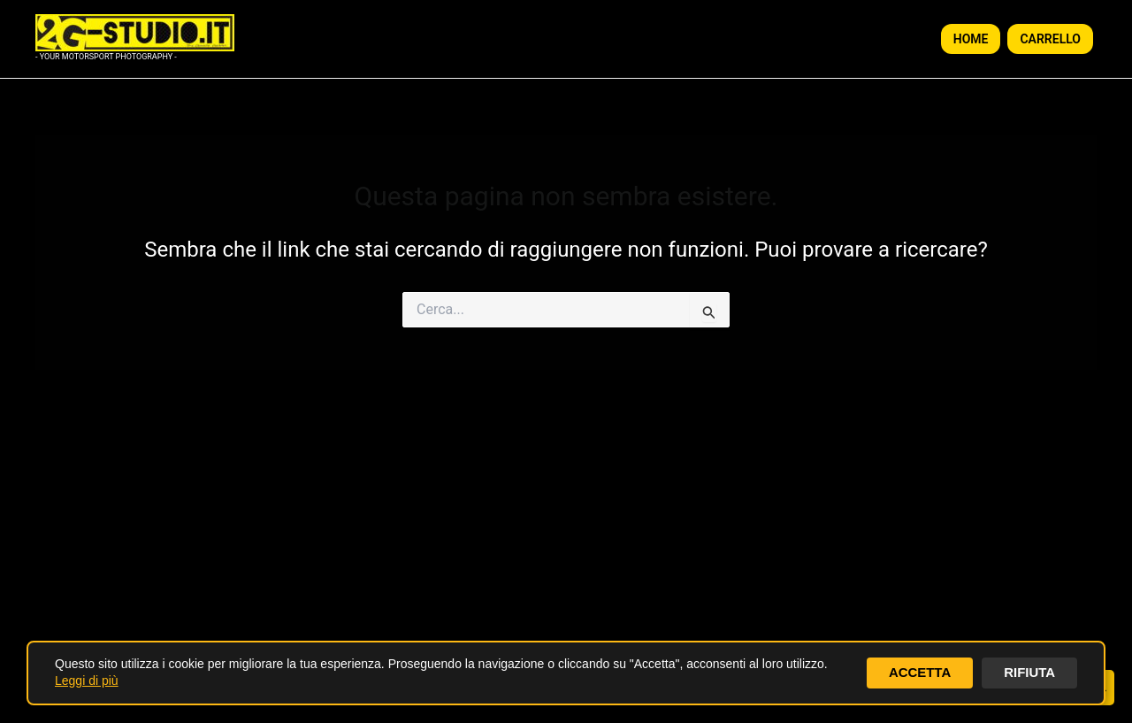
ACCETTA (914, 672)
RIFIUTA (1027, 672)
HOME (971, 39)
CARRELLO (1050, 39)
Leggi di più (87, 680)
